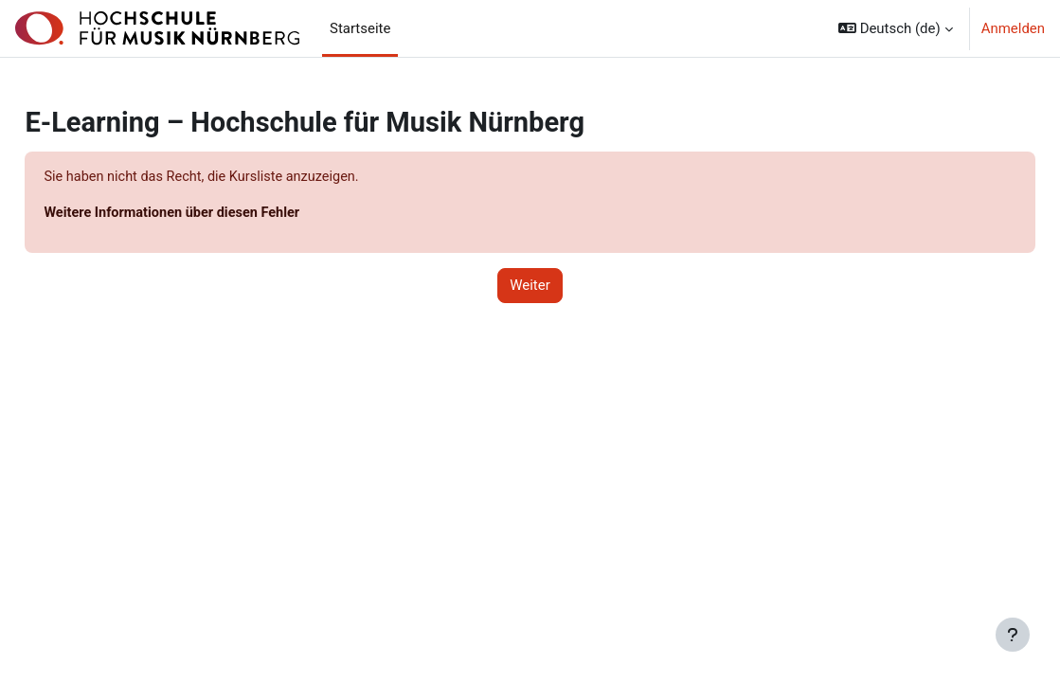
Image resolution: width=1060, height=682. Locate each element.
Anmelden (1013, 28)
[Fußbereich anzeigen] (1013, 635)
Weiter (530, 287)
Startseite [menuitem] (360, 28)
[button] (895, 28)
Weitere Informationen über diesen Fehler (218, 213)
